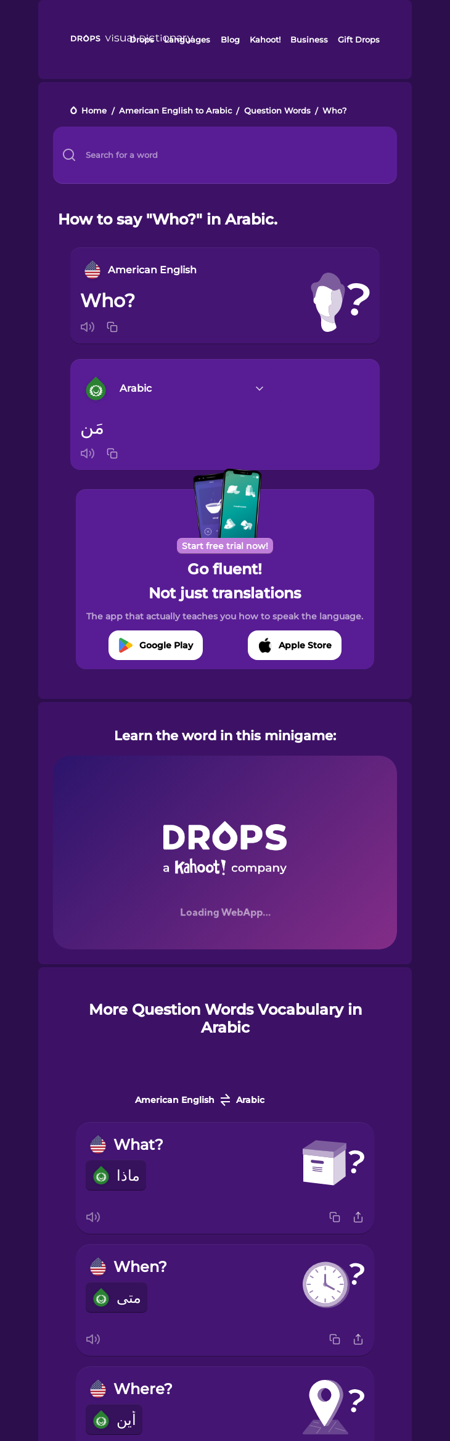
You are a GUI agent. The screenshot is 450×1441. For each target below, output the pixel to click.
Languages (187, 39)
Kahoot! (265, 39)
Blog (230, 39)
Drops (141, 39)
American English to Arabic (175, 111)
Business (309, 39)
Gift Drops (359, 39)
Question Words (277, 111)
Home (94, 111)
